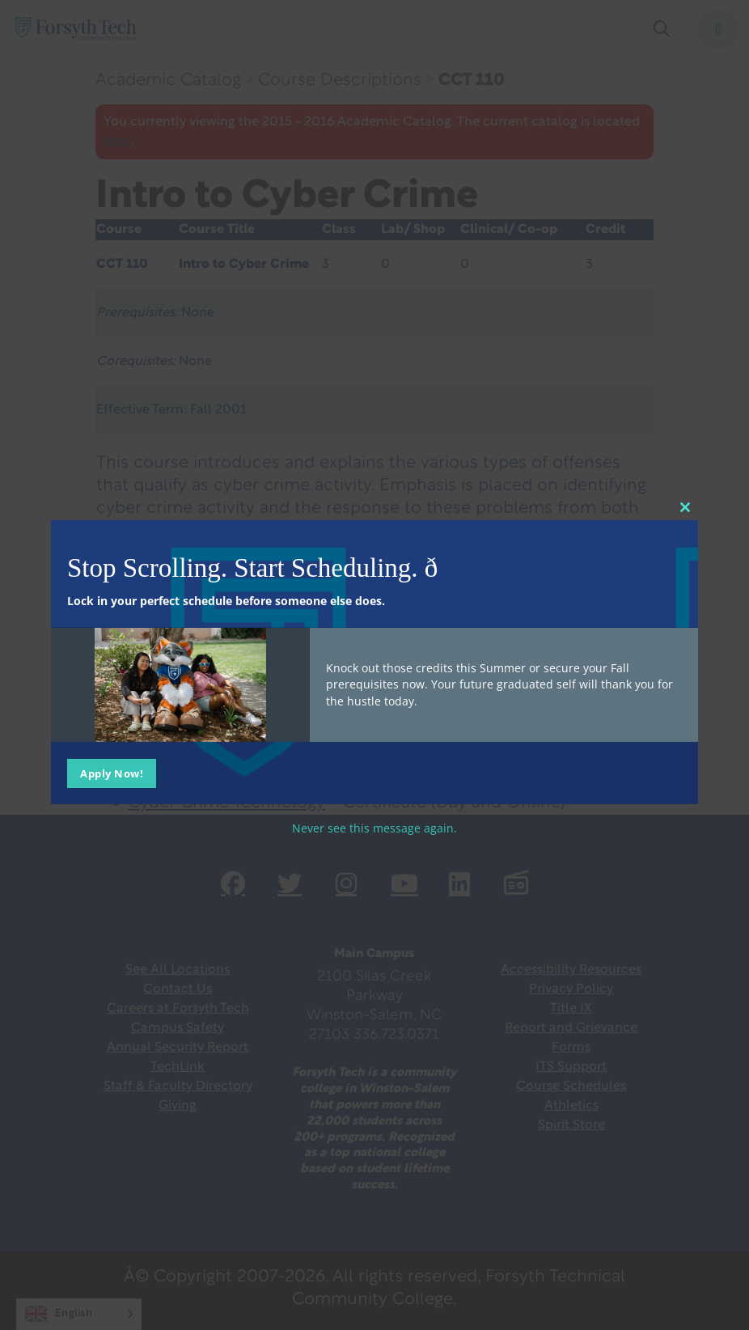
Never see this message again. (374, 827)
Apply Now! (111, 772)
